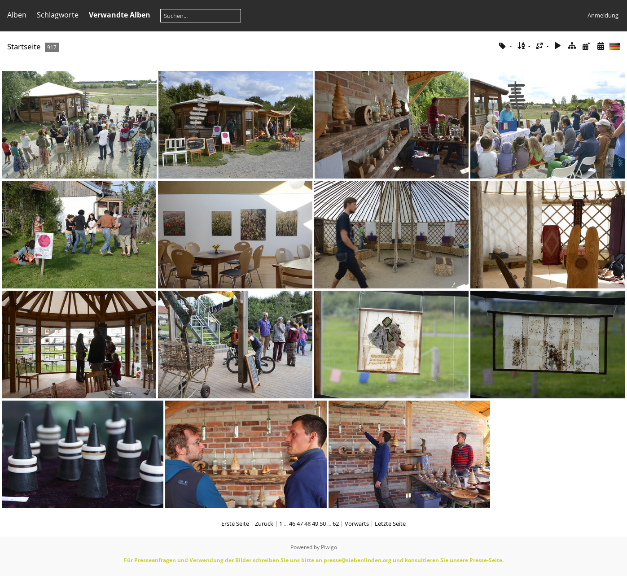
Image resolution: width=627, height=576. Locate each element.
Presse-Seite (485, 560)
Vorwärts (357, 523)
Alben (16, 15)
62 (336, 523)
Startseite (24, 46)
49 (315, 523)
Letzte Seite (390, 523)
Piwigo (329, 547)
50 (323, 523)
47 (300, 523)
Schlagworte (58, 15)
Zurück (264, 523)
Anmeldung (603, 15)
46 (292, 523)
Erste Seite (235, 523)
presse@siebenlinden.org (357, 560)
